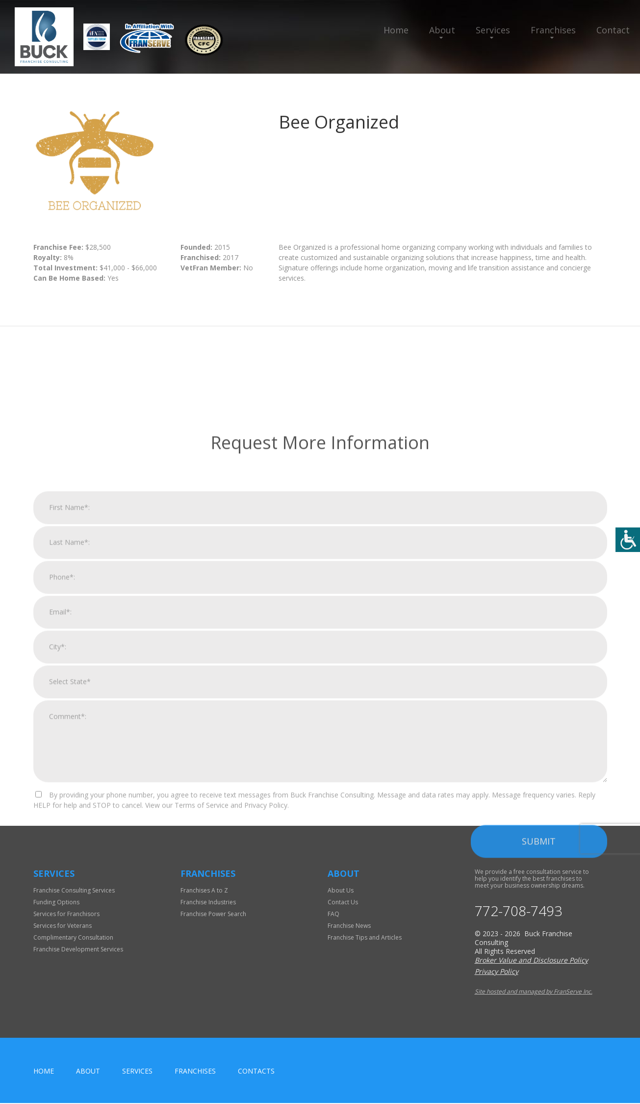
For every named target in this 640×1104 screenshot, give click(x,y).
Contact (613, 30)
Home (396, 30)
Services (493, 30)
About (442, 30)
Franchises (553, 30)
